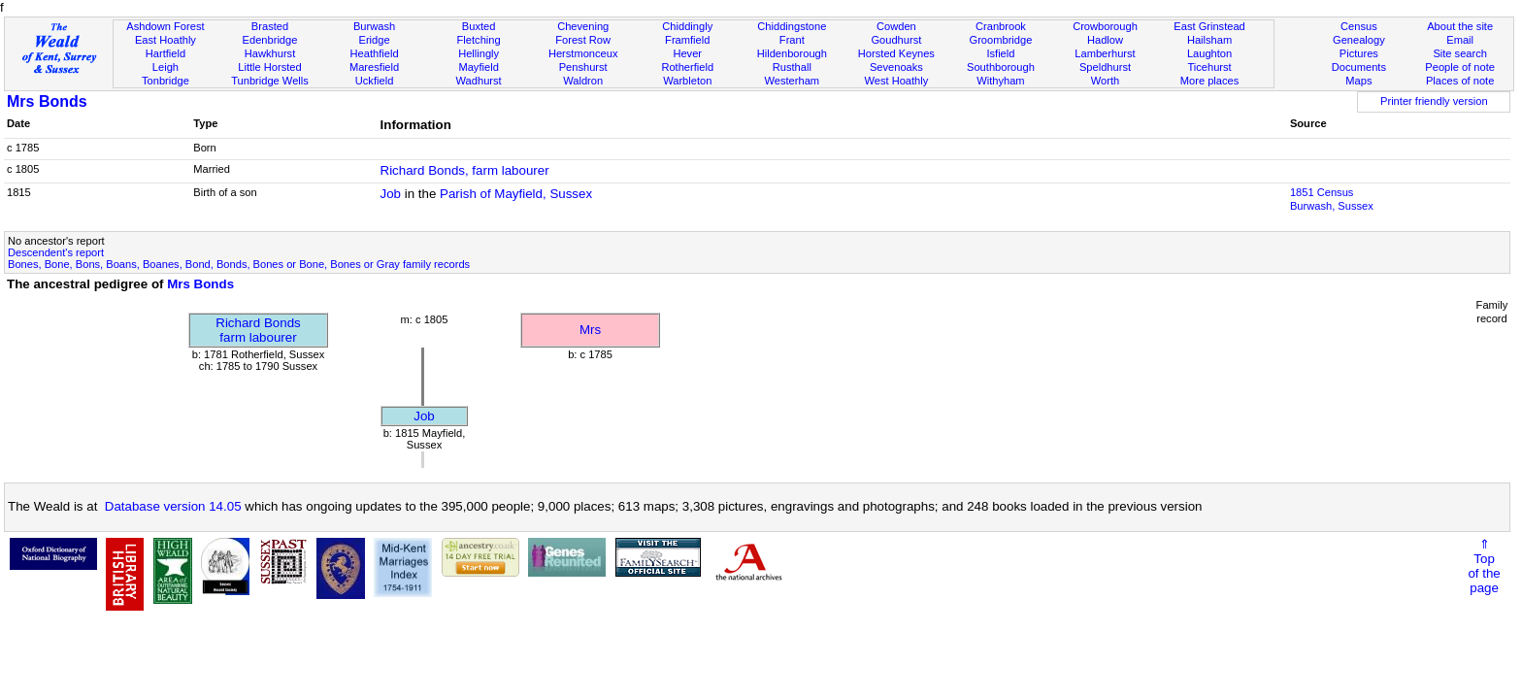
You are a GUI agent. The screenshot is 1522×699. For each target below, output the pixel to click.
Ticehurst (1209, 67)
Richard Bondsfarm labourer (257, 330)
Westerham (792, 80)
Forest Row (583, 40)
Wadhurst (479, 80)
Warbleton (687, 80)
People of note (1460, 67)
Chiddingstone (791, 26)
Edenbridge (270, 40)
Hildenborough (792, 53)
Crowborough (1105, 26)
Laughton (1209, 53)
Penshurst (583, 67)
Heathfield (374, 53)
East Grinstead (1209, 26)
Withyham (1000, 80)
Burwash (374, 26)
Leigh (165, 67)
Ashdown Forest (165, 26)
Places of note (1460, 80)
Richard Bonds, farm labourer (464, 170)
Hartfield (165, 53)
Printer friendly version (1434, 101)
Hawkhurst (270, 53)
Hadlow (1105, 40)
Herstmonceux (583, 53)
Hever (687, 53)
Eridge (374, 40)
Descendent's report (56, 252)
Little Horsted (269, 67)
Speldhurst (1105, 67)
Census (1358, 26)
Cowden (896, 26)
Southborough (1001, 67)
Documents (1359, 67)
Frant (792, 40)
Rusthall (792, 67)
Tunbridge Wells (270, 80)
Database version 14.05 (173, 506)
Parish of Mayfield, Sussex (516, 193)
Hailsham (1209, 40)
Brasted (269, 26)
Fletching (479, 40)
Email (1459, 40)
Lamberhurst (1105, 53)
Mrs (590, 329)
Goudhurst (896, 40)
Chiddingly (687, 26)
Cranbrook (1001, 26)
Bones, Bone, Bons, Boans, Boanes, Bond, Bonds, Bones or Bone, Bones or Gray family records (239, 264)
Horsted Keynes (896, 53)
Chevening (583, 26)
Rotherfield (687, 67)
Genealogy (1359, 40)
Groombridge (1001, 40)
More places (1210, 80)
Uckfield (374, 80)
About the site (1460, 26)
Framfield (687, 40)
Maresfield (374, 67)
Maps (1358, 80)
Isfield (1000, 53)
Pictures (1359, 53)
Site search (1460, 53)
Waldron (583, 80)
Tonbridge (165, 80)
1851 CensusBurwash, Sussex (1331, 199)
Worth (1105, 80)
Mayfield (478, 67)
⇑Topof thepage (1484, 566)
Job (391, 193)
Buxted (479, 26)
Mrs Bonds (47, 101)
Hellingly (478, 53)
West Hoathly (896, 80)
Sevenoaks (896, 67)
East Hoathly (165, 40)
